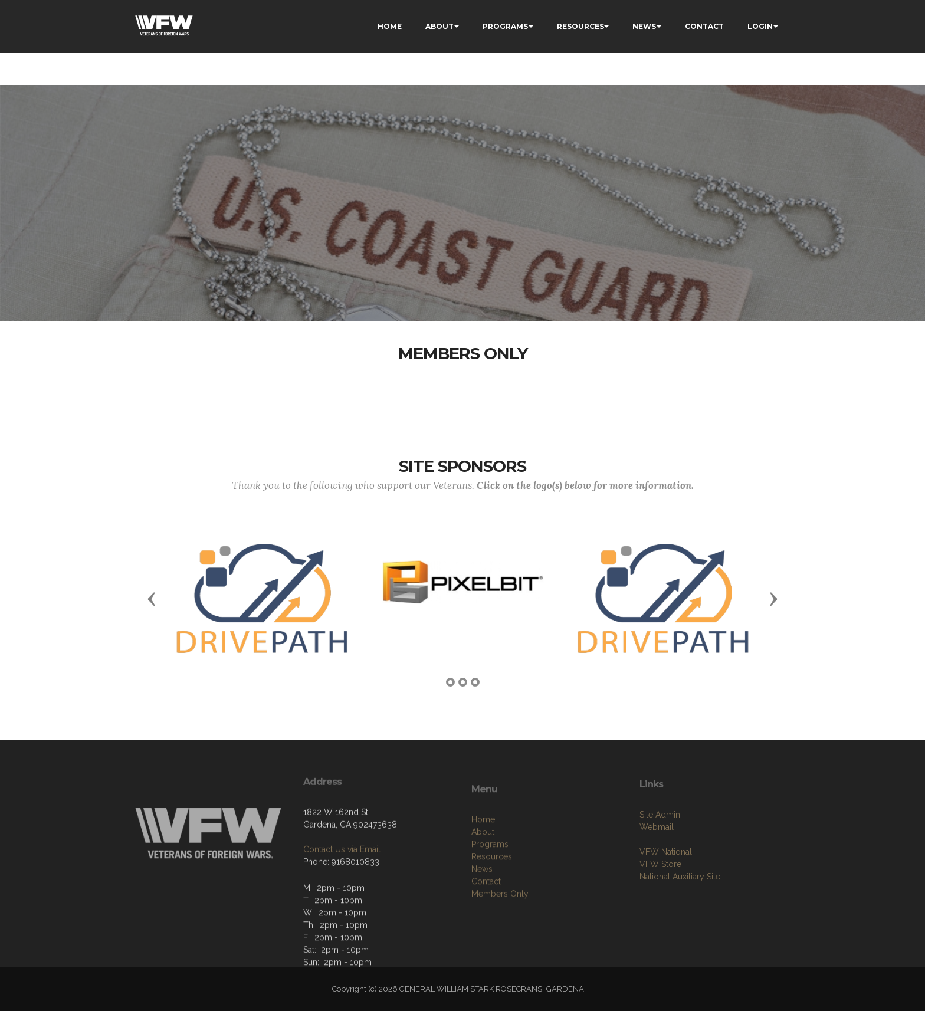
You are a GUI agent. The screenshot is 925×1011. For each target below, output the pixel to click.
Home (483, 852)
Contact (486, 914)
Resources (491, 889)
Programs (490, 877)
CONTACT (704, 26)
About (482, 864)
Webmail (656, 853)
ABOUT (439, 26)
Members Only (500, 926)
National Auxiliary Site (679, 903)
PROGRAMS (505, 26)
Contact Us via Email (342, 873)
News (482, 902)
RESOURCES (580, 26)
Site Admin (659, 841)
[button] (151, 598)
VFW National (665, 878)
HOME (390, 26)
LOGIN (760, 26)
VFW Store (660, 890)
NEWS (644, 26)
